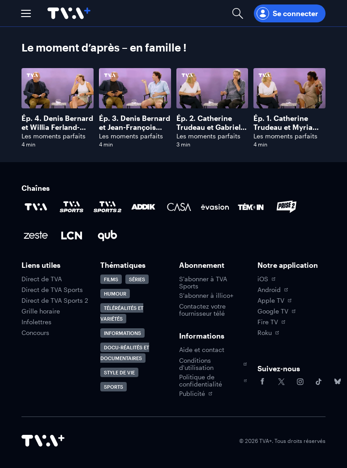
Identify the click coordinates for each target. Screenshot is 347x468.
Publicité (195, 393)
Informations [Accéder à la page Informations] (122, 333)
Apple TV (274, 300)
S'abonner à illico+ (206, 295)
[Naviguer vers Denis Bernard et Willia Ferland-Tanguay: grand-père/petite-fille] (57, 108)
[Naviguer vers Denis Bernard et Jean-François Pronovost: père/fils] (135, 108)
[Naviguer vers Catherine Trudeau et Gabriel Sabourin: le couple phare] (212, 108)
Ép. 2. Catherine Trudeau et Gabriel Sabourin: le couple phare (209, 131)
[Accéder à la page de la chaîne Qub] (107, 235)
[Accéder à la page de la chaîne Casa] (179, 207)
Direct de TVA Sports (52, 289)
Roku (268, 332)
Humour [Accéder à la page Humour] (115, 293)
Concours (35, 332)
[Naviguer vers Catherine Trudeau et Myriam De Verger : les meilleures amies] (289, 108)
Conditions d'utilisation (213, 364)
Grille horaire (40, 311)
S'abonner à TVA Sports (203, 282)
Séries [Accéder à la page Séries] (137, 279)
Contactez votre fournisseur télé (202, 310)
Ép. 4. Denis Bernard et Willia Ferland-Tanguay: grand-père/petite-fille (57, 131)
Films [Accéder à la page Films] (111, 279)
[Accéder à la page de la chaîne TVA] (35, 207)
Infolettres (36, 322)
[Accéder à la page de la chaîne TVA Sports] (71, 207)
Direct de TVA (41, 279)
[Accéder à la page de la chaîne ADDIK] (143, 207)
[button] (26, 13)
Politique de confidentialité (213, 381)
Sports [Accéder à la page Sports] (113, 387)
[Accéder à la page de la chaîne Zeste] (35, 235)
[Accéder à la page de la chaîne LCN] (71, 235)
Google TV (276, 311)
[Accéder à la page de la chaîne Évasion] (215, 207)
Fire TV (271, 322)
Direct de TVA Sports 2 (54, 300)
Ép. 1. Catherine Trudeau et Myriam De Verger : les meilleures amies (286, 131)
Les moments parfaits (53, 136)
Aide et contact (201, 349)
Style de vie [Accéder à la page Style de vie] (119, 372)
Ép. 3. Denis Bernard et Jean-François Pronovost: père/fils (134, 127)
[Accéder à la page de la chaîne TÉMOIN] (250, 207)
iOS (266, 279)
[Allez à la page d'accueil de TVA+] (68, 13)
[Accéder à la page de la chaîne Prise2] (286, 207)
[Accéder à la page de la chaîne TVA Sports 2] (107, 207)
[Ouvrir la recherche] (237, 13)
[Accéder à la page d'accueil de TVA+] (42, 441)
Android (272, 289)
